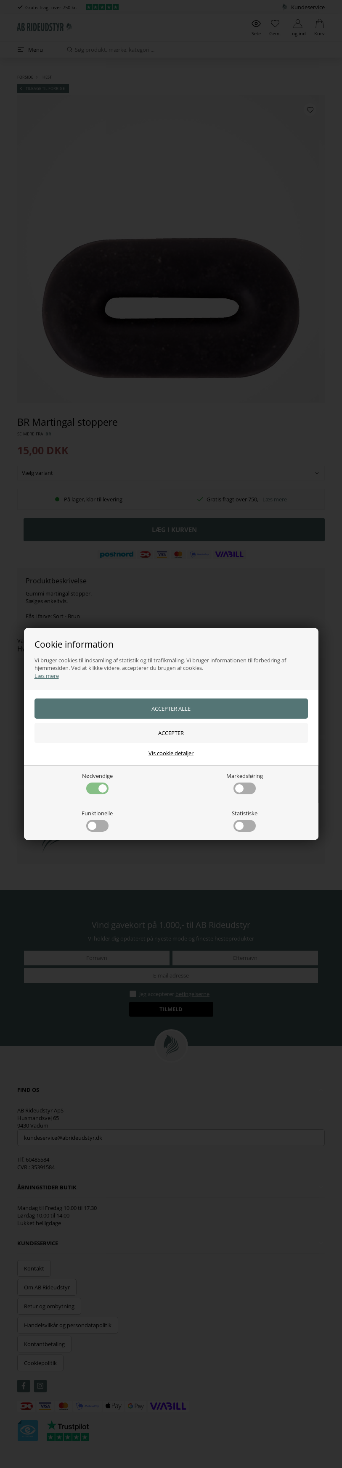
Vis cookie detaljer (171, 753)
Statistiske (244, 820)
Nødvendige (97, 783)
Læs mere (46, 676)
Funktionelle (97, 820)
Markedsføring (244, 783)
